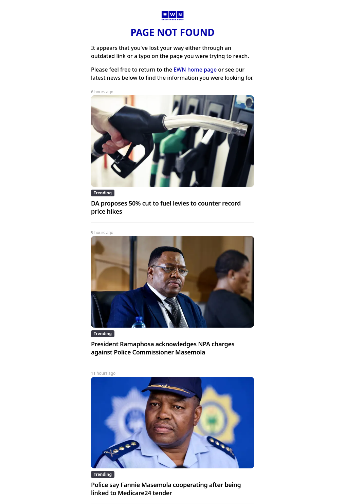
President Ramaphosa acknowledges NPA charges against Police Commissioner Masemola (162, 348)
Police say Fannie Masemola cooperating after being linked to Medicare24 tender (166, 489)
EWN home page (195, 69)
